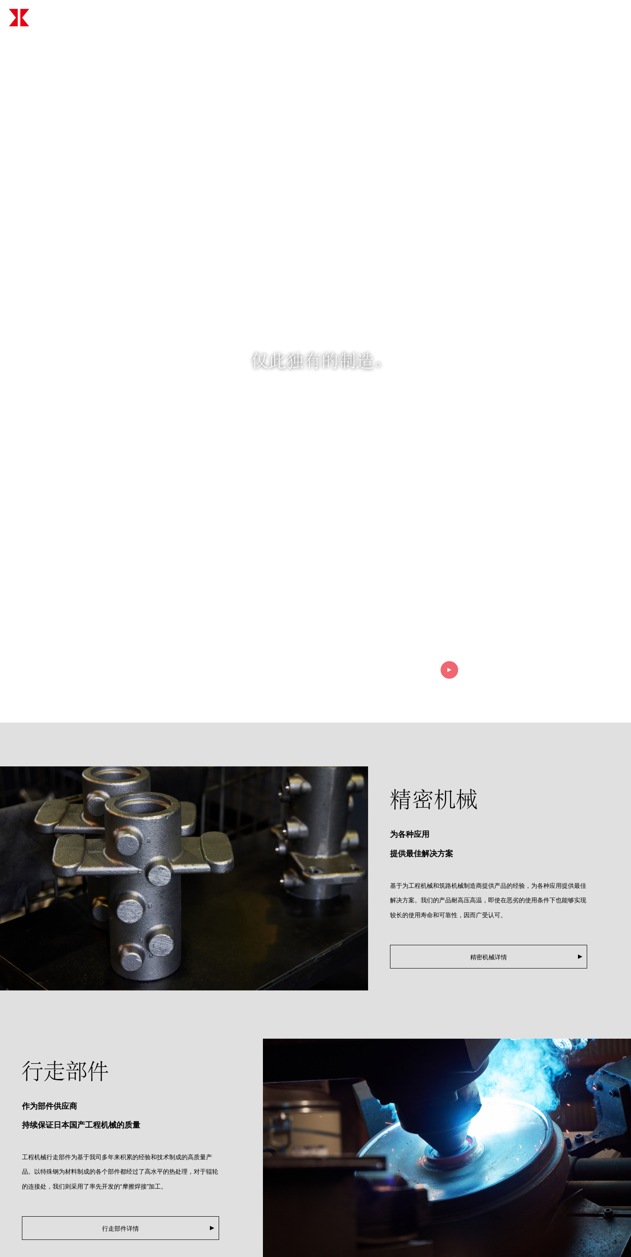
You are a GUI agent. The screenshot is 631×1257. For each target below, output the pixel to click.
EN (611, 17)
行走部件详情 (120, 1046)
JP (588, 17)
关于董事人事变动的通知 (165, 1186)
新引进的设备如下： (159, 1247)
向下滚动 (315, 525)
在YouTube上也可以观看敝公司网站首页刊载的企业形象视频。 (217, 1206)
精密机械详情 (488, 774)
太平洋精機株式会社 (82, 17)
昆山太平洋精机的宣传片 (165, 1226)
